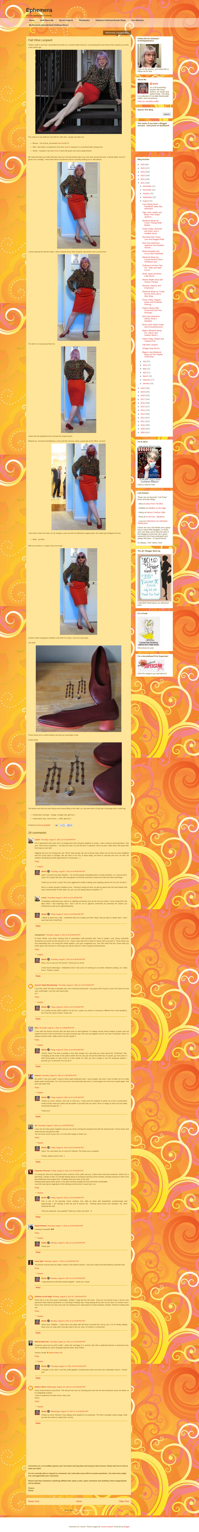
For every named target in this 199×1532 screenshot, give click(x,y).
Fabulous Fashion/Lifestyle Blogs (111, 20)
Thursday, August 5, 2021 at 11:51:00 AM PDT (76, 985)
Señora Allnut (40, 1387)
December (147, 186)
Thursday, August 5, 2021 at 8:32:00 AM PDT (63, 935)
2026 (143, 164)
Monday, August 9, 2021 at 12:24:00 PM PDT (67, 1278)
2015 (143, 406)
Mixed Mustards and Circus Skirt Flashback (152, 252)
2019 (143, 392)
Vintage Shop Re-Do (151, 348)
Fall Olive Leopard (150, 345)
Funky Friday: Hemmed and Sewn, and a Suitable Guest (152, 231)
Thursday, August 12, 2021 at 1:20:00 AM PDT (68, 1342)
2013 (143, 414)
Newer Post (33, 1501)
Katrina (38, 1075)
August (146, 201)
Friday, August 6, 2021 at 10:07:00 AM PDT (67, 1007)
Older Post (124, 1501)
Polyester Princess (42, 1171)
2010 (143, 425)
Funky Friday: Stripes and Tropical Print (153, 340)
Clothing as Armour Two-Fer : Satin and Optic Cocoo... (152, 267)
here (60, 143)
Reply (37, 861)
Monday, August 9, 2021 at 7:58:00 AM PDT (70, 1296)
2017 (143, 399)
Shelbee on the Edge (43, 1296)
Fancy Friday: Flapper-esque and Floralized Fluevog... (152, 302)
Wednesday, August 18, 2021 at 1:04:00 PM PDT (69, 1411)
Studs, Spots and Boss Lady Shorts (151, 275)
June (145, 365)
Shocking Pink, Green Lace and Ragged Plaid (153, 238)
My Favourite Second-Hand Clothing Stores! (49, 25)
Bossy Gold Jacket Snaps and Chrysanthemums (153, 326)
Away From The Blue (154, 504)
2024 (143, 172)
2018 (143, 395)
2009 (143, 429)
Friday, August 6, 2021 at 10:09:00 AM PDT (67, 914)
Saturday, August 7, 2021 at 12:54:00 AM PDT (65, 1226)
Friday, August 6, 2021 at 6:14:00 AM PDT (67, 1171)
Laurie (37, 840)
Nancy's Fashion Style (156, 512)
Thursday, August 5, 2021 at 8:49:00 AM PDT (67, 959)
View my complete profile (148, 101)
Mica (37, 1028)
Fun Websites (137, 20)
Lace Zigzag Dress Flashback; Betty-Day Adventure (152, 206)
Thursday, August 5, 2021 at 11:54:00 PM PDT (56, 1125)
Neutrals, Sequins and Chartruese (151, 287)
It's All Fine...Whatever (155, 517)
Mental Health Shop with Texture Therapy (152, 281)
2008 (143, 432)
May (145, 369)
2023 (143, 175)
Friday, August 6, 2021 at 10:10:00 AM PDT (67, 1050)
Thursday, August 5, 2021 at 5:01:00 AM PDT (58, 840)
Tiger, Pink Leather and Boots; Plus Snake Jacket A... (152, 214)
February (147, 380)
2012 (143, 418)
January (146, 383)
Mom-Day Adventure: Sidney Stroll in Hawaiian (151, 318)
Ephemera (39, 10)
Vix (36, 1125)
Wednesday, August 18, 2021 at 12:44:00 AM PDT (66, 1387)
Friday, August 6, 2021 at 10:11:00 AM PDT (67, 1097)
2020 (143, 388)
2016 (143, 403)
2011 (143, 421)
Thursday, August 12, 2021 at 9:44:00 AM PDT (68, 1366)
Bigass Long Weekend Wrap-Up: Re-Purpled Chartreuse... (152, 354)
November (147, 190)
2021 (143, 183)
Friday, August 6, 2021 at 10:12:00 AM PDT (67, 1148)
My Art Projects (66, 20)
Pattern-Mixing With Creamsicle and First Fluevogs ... (152, 310)
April (145, 372)
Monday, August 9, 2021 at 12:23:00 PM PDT (67, 1243)
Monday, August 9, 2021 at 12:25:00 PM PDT (67, 1321)
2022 (143, 179)
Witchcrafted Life (42, 1342)
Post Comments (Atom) (84, 1510)
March (146, 376)
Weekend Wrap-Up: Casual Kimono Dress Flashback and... (152, 259)
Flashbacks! (84, 20)
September (147, 197)
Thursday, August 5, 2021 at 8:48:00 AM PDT (67, 871)
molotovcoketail (107, 1527)
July (145, 361)
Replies (40, 867)
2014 (143, 410)
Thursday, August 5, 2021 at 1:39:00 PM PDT (59, 1075)
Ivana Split (39, 1261)
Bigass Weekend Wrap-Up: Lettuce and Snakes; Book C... (152, 332)
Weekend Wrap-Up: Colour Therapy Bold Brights (152, 223)
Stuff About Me (46, 20)
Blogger (126, 1527)
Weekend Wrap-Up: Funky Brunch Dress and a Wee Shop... (153, 293)
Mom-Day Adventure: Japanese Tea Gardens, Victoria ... (153, 245)
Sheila (43, 871)
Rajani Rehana (41, 1226)
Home (31, 20)
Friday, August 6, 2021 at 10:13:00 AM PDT (67, 1198)
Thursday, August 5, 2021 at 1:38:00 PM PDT (57, 1028)
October (146, 193)
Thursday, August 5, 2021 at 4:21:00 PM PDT (64, 898)
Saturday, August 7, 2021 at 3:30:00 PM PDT (61, 1261)
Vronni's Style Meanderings (46, 985)
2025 (143, 168)
